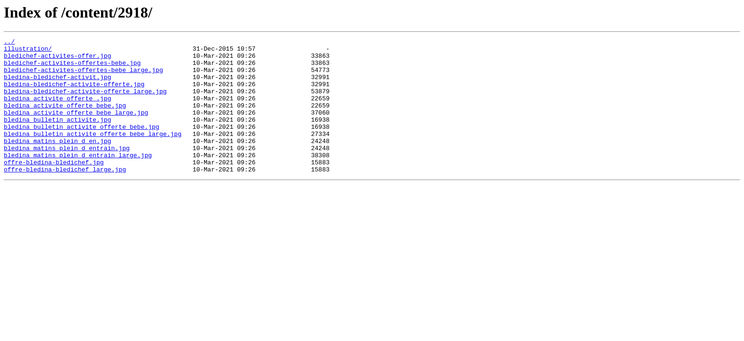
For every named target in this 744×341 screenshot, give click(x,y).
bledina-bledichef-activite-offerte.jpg (74, 94)
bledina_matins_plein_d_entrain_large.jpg (78, 179)
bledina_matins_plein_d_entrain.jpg (67, 170)
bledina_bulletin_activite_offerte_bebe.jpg (81, 145)
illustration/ (28, 51)
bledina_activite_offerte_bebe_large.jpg (76, 128)
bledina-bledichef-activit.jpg (57, 85)
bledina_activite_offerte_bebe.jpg (65, 119)
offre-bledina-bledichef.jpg (54, 187)
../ (9, 42)
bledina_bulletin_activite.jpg (57, 136)
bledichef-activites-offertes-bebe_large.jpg (83, 76)
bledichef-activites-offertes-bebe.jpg (72, 68)
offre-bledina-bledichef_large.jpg (65, 196)
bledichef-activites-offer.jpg (57, 59)
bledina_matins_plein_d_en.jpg (57, 162)
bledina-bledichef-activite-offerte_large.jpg (85, 102)
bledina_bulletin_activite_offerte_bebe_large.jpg (92, 153)
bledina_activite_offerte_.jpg (57, 111)
